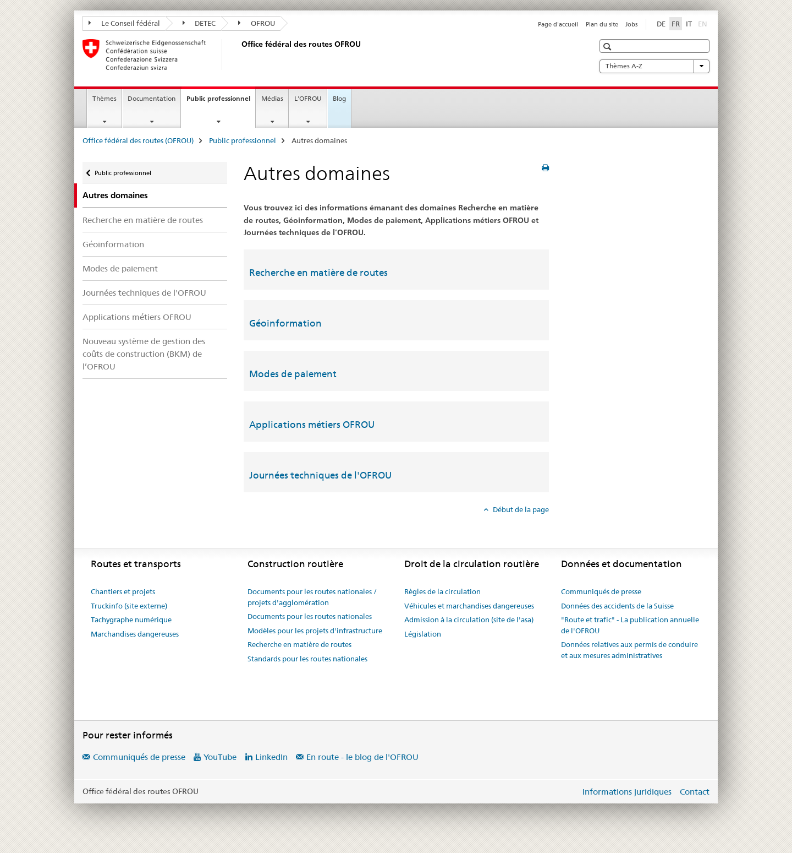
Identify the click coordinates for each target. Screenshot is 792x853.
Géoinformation (113, 244)
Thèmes (104, 98)
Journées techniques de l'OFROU (144, 292)
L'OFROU (308, 98)
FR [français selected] (676, 23)
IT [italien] (689, 23)
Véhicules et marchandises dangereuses (469, 605)
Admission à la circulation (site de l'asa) (469, 619)
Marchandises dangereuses (135, 633)
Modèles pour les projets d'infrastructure (315, 630)
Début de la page (520, 509)
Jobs (631, 24)
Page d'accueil (558, 24)
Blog (339, 98)
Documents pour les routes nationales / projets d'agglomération (312, 597)
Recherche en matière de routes (142, 220)
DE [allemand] (661, 23)
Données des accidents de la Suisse (617, 605)
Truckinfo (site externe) (129, 605)
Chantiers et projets (123, 591)
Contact (695, 791)
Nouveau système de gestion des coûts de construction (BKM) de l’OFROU (143, 354)
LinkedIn (271, 757)
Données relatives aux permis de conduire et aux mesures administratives (629, 650)
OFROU (256, 23)
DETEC (199, 23)
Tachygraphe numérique (131, 619)
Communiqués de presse (601, 591)
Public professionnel (220, 102)
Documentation (151, 98)
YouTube (220, 757)
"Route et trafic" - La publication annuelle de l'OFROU (630, 625)
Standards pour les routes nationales (307, 658)
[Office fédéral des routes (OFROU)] (239, 54)
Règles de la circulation (442, 591)
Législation (422, 633)
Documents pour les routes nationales (310, 616)
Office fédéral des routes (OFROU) (138, 140)
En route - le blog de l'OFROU (362, 757)
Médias (272, 98)
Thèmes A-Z (654, 66)
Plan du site (602, 24)
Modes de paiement (120, 268)
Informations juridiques (627, 791)
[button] (608, 46)
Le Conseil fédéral (124, 23)
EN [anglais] (704, 23)
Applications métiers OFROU (136, 317)
